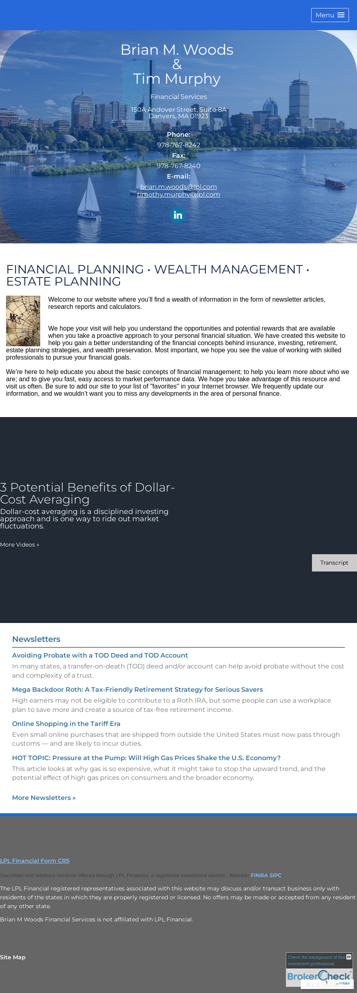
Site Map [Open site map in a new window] (13, 957)
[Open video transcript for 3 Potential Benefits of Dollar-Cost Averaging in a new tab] (334, 563)
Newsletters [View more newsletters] (36, 639)
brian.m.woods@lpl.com (178, 187)
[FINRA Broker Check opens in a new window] (319, 969)
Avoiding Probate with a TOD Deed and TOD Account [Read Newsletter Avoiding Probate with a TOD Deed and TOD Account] (100, 655)
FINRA (259, 875)
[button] (330, 15)
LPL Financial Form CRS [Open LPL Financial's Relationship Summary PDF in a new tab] (35, 860)
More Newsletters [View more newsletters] (44, 798)
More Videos (19, 544)
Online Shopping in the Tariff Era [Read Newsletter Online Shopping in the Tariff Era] (66, 724)
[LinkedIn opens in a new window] (178, 215)
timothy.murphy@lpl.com (178, 194)
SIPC (275, 875)
